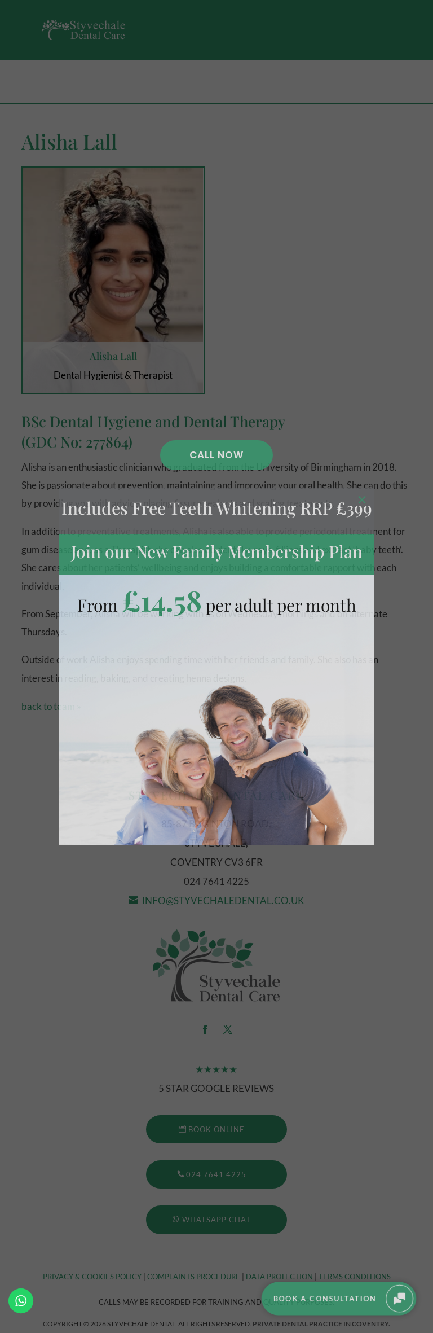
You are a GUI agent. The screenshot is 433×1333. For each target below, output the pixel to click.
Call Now (216, 455)
